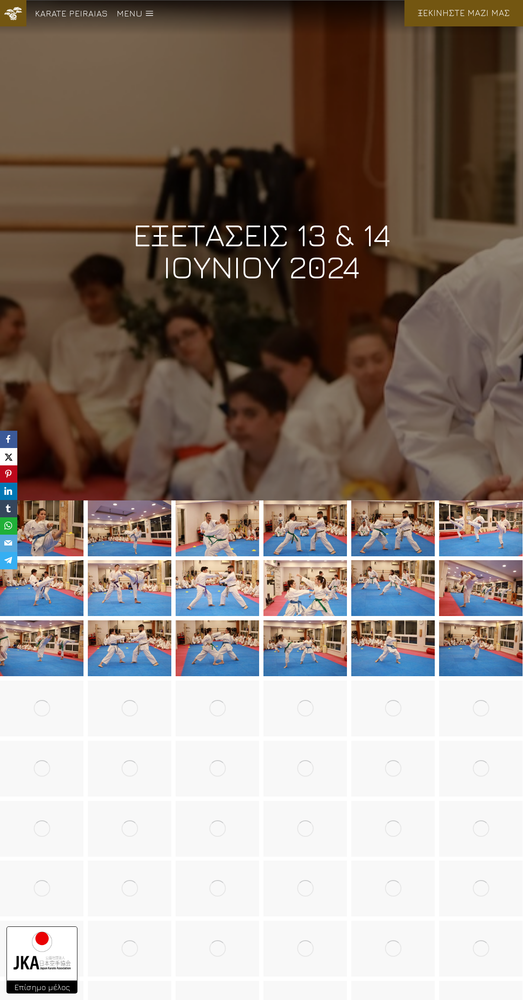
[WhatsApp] (8, 526)
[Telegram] (8, 560)
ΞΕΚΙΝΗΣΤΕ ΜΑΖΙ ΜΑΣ (463, 13)
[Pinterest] (8, 474)
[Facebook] (8, 439)
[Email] (8, 543)
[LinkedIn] (8, 491)
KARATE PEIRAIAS (71, 13)
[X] (8, 456)
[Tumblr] (8, 508)
